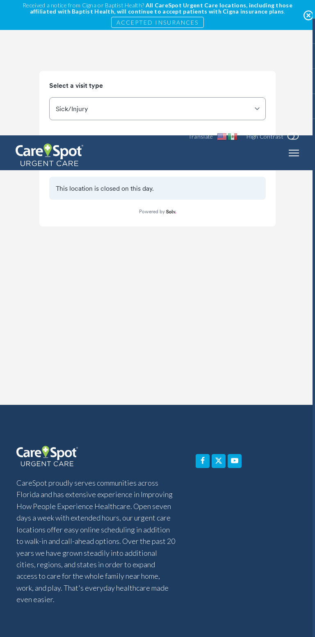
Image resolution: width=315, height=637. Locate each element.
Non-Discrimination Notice (215, 589)
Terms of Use (204, 608)
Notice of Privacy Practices (192, 571)
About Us (201, 522)
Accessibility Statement (67, 571)
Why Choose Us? (143, 522)
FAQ (95, 522)
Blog (187, 540)
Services (58, 522)
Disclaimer (128, 571)
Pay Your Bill (141, 540)
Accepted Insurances (157, 22)
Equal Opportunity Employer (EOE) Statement (115, 608)
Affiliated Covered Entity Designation (114, 589)
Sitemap (246, 608)
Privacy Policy (261, 571)
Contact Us (251, 522)
